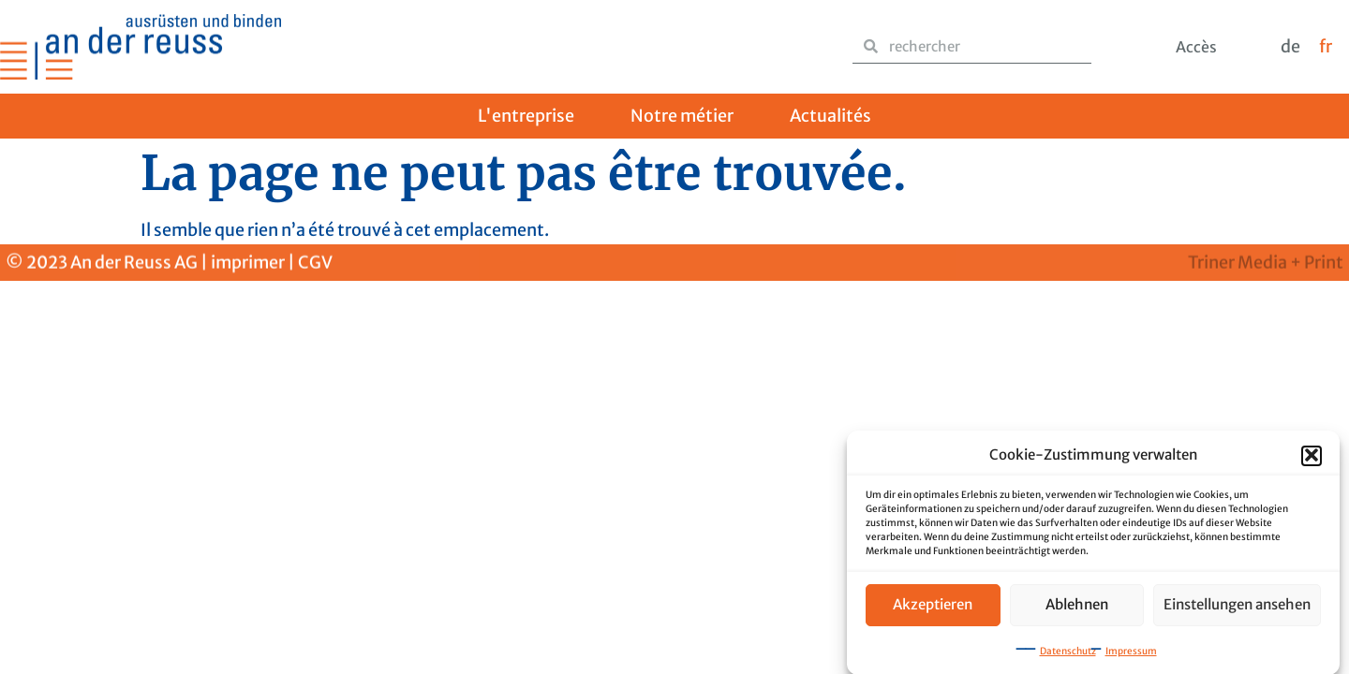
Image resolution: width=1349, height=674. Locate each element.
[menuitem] (1290, 47)
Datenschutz (1068, 653)
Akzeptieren (932, 606)
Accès (1196, 46)
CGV (315, 263)
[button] (1311, 457)
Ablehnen (1076, 606)
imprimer (248, 263)
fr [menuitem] (1325, 46)
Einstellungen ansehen (1237, 606)
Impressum (1131, 653)
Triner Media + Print (1265, 263)
